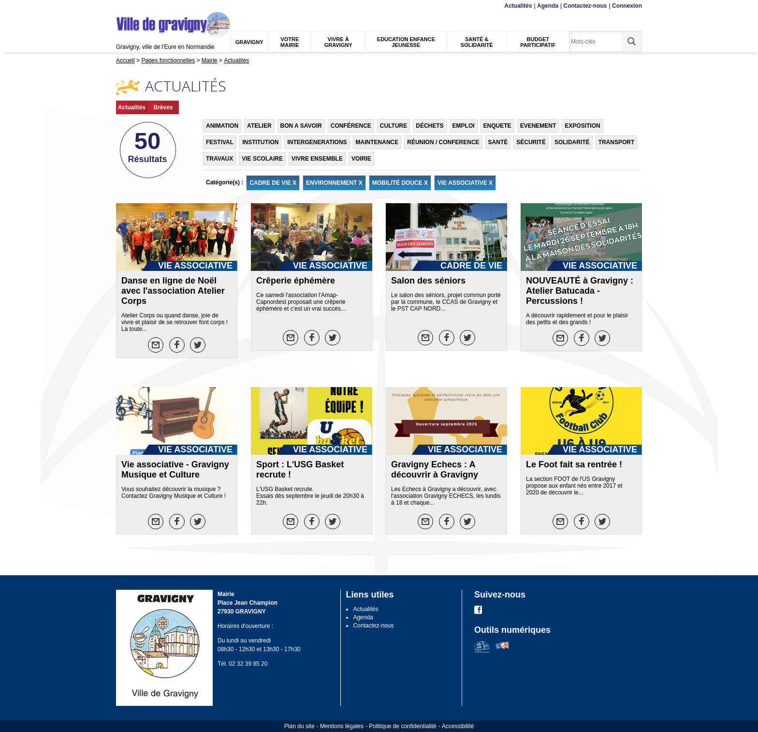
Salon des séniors (428, 280)
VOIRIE (361, 158)
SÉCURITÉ (531, 142)
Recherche (161, 6)
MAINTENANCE (377, 142)
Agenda (547, 5)
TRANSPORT (616, 142)
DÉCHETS (429, 125)
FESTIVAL (219, 142)
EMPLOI (463, 125)
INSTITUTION (260, 142)
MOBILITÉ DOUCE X (400, 182)
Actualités (518, 5)
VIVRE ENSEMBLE (317, 158)
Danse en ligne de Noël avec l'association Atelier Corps (173, 291)
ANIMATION (222, 125)
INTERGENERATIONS (317, 142)
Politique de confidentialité (402, 726)
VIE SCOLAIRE (262, 158)
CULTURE (393, 125)
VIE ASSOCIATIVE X (465, 182)
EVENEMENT (538, 125)
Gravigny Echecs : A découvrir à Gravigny (434, 469)
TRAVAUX (219, 158)
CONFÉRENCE (351, 125)
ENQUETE (497, 125)
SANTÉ (498, 142)
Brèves (163, 107)
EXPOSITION (582, 125)
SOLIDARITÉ (572, 142)
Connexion (627, 5)
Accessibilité (458, 726)
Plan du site (299, 726)
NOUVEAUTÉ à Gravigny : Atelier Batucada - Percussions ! (579, 291)
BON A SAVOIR (301, 125)
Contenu (139, 6)
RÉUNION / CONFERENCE (443, 142)
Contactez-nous (585, 5)
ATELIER (259, 125)
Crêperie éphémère (295, 280)
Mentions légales (342, 726)
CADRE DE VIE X (272, 182)
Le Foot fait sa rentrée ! (574, 464)
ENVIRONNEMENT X (334, 182)
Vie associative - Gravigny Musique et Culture (175, 469)
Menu (122, 6)
